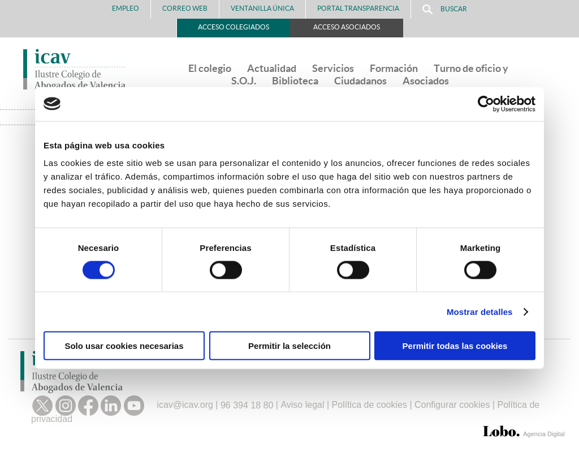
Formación (394, 68)
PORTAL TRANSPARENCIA (358, 8)
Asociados (426, 81)
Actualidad (271, 68)
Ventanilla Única (262, 8)
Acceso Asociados (346, 27)
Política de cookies (369, 405)
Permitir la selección (289, 346)
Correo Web (185, 8)
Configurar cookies (452, 405)
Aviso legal (302, 405)
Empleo (125, 8)
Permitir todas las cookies (455, 346)
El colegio (209, 68)
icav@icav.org (185, 405)
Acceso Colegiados (233, 27)
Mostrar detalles (480, 311)
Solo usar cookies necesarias (123, 346)
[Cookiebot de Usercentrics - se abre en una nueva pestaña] (486, 103)
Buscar (444, 9)
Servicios (333, 68)
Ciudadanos (360, 81)
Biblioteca (295, 81)
